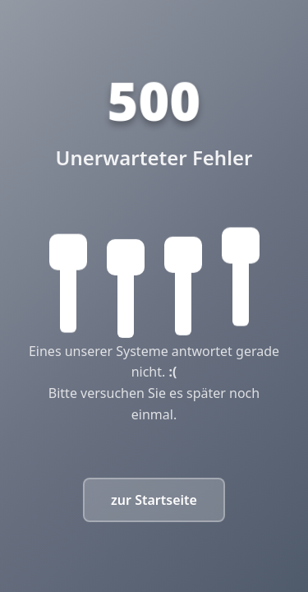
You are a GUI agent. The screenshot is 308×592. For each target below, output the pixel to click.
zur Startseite (154, 500)
